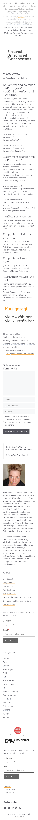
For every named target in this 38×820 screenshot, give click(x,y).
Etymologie (8, 669)
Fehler (16, 334)
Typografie (7, 713)
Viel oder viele (9, 605)
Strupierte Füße (9, 594)
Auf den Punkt (9, 590)
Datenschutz (9, 789)
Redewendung (9, 695)
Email (6, 630)
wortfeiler (16, 347)
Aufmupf (7, 658)
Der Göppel (8, 579)
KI (4, 688)
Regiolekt (7, 699)
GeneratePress (19, 817)
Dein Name (8, 621)
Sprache (22, 337)
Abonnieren (10, 640)
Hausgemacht (9, 680)
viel (4, 347)
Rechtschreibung (10, 337)
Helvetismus (8, 684)
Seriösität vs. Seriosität (15, 350)
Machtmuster (8, 586)
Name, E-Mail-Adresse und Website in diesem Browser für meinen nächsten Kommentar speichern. (18, 421)
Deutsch (9, 334)
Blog (8, 340)
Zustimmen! (19, 18)
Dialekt (6, 666)
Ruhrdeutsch (8, 702)
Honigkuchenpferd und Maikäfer (17, 597)
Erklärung (15, 344)
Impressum (9, 792)
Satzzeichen (8, 706)
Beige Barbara (9, 583)
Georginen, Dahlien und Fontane (20, 354)
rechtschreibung (27, 344)
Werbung (7, 717)
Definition (15, 340)
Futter (5, 677)
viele (9, 347)
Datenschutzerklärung (19, 24)
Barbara (7, 787)
